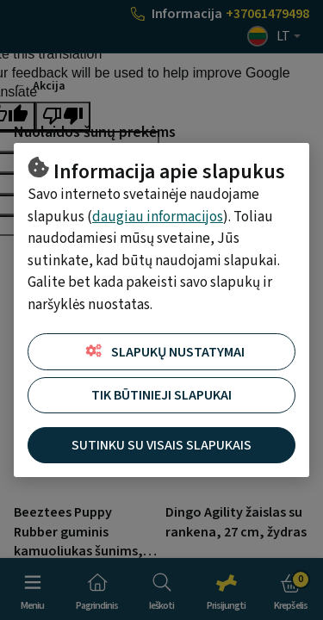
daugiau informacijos (157, 217)
